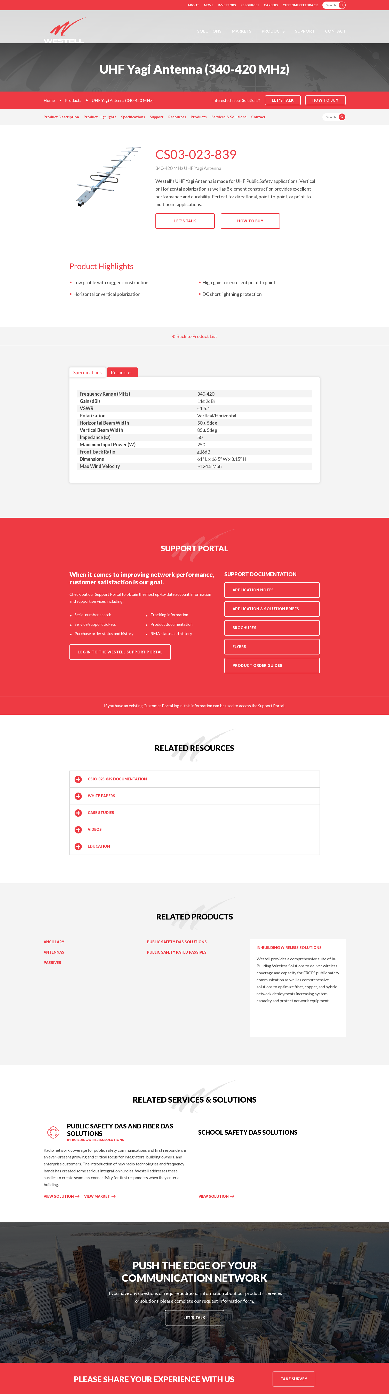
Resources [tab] (121, 372)
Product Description (61, 117)
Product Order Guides (257, 665)
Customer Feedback (300, 5)
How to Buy (325, 100)
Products (273, 30)
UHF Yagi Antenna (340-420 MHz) (123, 100)
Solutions (209, 30)
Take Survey (294, 1379)
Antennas (54, 952)
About (193, 5)
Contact (335, 30)
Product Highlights (100, 117)
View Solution (59, 1196)
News (208, 5)
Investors (227, 5)
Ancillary (54, 942)
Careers (271, 5)
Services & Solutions (229, 117)
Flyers (239, 646)
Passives (52, 962)
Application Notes (253, 590)
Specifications (133, 117)
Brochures (245, 628)
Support (305, 30)
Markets (241, 30)
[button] (195, 779)
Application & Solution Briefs (266, 609)
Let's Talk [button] (283, 100)
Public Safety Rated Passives (177, 952)
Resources (250, 5)
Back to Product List (194, 336)
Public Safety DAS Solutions (177, 942)
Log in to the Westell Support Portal (120, 652)
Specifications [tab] (87, 372)
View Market (97, 1196)
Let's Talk (185, 221)
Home (49, 100)
